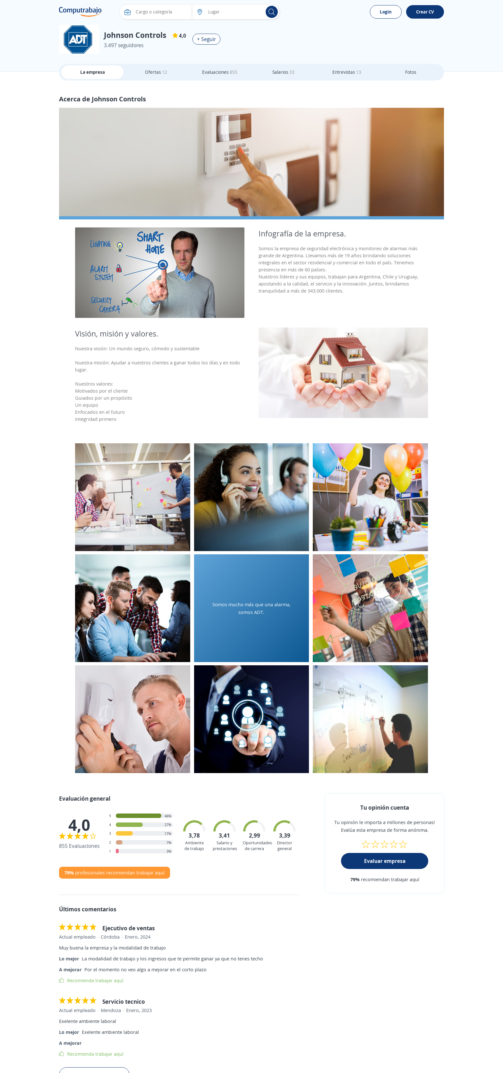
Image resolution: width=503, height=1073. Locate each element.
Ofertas (156, 72)
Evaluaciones (219, 72)
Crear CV (425, 12)
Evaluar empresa (384, 860)
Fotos (410, 72)
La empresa (92, 72)
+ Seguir (206, 39)
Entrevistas (346, 72)
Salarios (283, 72)
